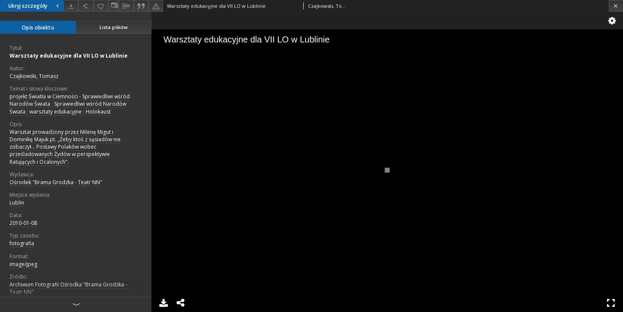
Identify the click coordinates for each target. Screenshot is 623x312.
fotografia (22, 243)
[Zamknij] (616, 6)
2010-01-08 (23, 223)
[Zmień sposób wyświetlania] (113, 6)
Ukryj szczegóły (34, 6)
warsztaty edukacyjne (55, 111)
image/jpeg (23, 264)
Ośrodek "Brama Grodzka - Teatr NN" (56, 182)
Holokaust (98, 111)
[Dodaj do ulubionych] (100, 6)
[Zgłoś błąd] (155, 6)
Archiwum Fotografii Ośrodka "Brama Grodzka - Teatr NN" (68, 288)
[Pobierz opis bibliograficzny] (126, 6)
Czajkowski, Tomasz (34, 76)
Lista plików (114, 27)
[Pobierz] (71, 6)
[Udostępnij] (85, 6)
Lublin (17, 202)
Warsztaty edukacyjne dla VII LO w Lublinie (69, 55)
